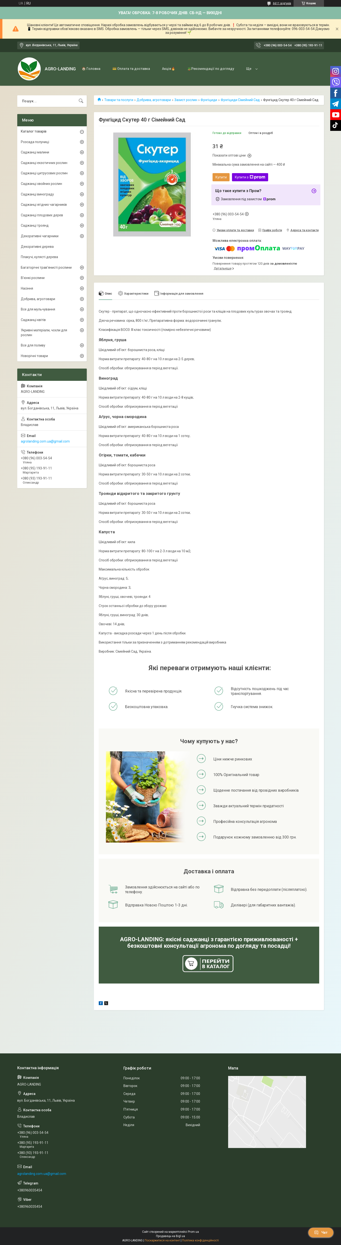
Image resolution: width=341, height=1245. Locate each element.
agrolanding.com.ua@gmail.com (45, 441)
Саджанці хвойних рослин (41, 184)
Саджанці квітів (33, 320)
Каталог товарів (33, 131)
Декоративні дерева (37, 247)
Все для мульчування (38, 309)
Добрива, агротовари (154, 100)
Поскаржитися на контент (162, 1240)
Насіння (27, 288)
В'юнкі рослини (33, 278)
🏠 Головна (91, 69)
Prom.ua (193, 1231)
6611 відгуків (282, 3)
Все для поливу (33, 345)
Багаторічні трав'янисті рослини (46, 267)
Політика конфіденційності (200, 1240)
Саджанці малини (35, 152)
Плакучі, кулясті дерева (39, 257)
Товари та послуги (118, 100)
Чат (321, 1232)
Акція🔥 (168, 69)
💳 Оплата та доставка (131, 69)
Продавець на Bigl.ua (170, 1236)
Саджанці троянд (35, 225)
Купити (221, 177)
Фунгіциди (209, 100)
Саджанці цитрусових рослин (44, 173)
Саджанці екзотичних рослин (44, 163)
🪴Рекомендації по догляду (210, 69)
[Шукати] (81, 101)
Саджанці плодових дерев (42, 215)
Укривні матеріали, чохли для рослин (44, 332)
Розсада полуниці (35, 142)
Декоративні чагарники (39, 236)
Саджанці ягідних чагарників (44, 204)
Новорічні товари (34, 356)
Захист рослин (185, 100)
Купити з (250, 177)
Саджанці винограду (37, 194)
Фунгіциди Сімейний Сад (240, 100)
